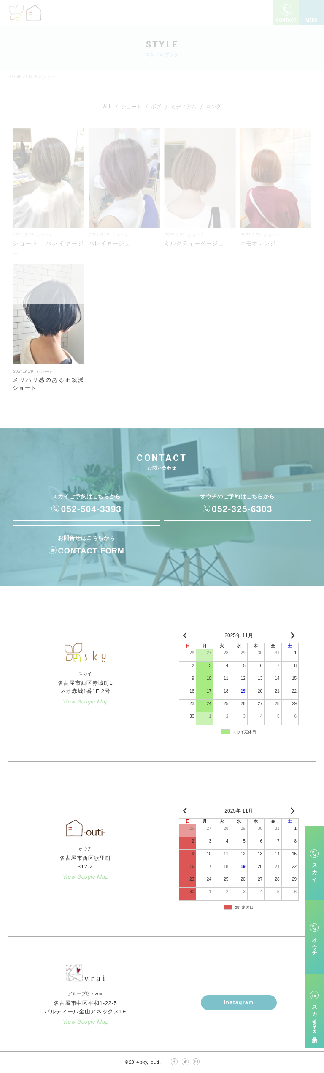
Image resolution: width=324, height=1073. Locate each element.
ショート (44, 371)
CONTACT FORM (91, 551)
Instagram (239, 1002)
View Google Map (85, 701)
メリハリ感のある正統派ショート (48, 384)
